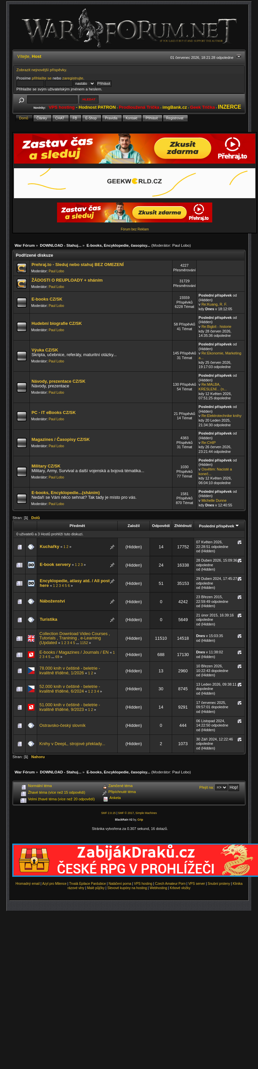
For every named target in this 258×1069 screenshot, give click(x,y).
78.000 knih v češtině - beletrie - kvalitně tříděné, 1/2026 (69, 670)
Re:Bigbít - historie (216, 327)
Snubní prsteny (219, 883)
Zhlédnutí (182, 525)
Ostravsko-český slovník (62, 725)
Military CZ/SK (46, 466)
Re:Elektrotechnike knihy (221, 416)
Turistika (48, 619)
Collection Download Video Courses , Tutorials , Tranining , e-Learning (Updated (74, 638)
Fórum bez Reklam (135, 229)
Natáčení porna (119, 883)
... (78, 643)
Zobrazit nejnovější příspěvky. (42, 69)
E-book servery (55, 564)
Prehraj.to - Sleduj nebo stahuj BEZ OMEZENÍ (78, 264)
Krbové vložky (180, 888)
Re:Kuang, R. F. (214, 304)
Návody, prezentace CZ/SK (59, 381)
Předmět (77, 525)
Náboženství (52, 601)
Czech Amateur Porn (170, 883)
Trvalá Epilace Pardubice (87, 883)
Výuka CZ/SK (45, 349)
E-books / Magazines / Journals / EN (74, 652)
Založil (134, 525)
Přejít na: (206, 787)
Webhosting (158, 888)
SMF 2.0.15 (108, 813)
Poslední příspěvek (219, 526)
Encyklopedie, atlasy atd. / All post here (75, 583)
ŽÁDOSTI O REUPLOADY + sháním (67, 280)
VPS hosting (143, 883)
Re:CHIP (208, 443)
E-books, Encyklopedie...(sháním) (66, 492)
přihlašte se (41, 78)
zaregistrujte (72, 78)
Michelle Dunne (213, 500)
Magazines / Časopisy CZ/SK (61, 439)
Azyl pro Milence (54, 883)
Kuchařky (49, 546)
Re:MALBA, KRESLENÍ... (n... (213, 386)
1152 (84, 643)
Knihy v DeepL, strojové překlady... (72, 743)
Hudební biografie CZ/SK (57, 323)
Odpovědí (161, 525)
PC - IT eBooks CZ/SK (54, 412)
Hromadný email (28, 883)
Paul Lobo (180, 245)
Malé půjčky (96, 888)
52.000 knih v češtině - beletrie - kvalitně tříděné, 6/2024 (69, 689)
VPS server (196, 883)
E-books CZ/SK (47, 299)
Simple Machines (146, 813)
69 (57, 657)
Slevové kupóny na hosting (127, 888)
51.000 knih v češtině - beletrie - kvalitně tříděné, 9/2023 (69, 707)
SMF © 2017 (126, 813)
